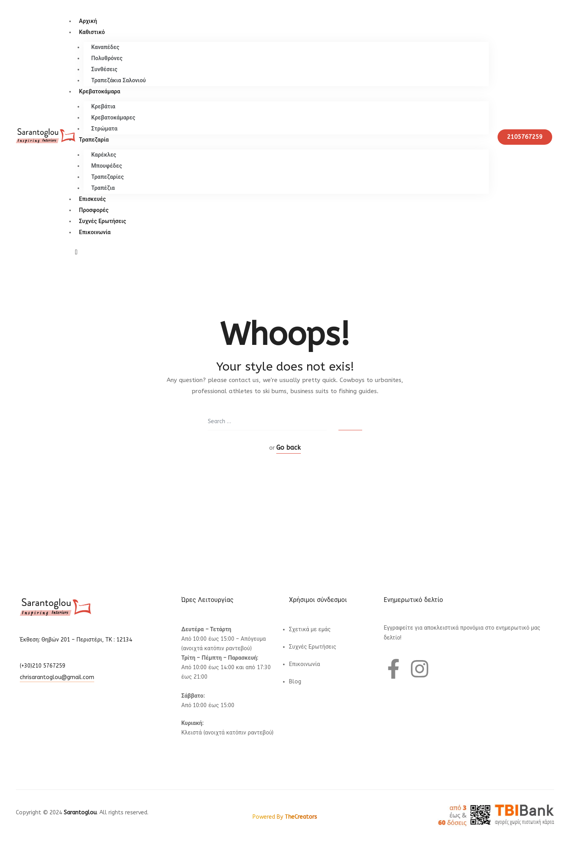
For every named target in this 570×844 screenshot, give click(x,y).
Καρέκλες (103, 154)
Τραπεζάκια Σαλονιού (118, 80)
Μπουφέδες (106, 166)
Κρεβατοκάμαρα (99, 91)
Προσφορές (94, 210)
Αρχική (88, 21)
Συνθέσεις (104, 69)
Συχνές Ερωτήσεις (102, 221)
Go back (288, 447)
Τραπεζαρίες (107, 177)
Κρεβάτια (103, 106)
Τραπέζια (103, 188)
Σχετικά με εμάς (310, 629)
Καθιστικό (92, 32)
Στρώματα (104, 128)
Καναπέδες (105, 47)
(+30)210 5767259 (42, 665)
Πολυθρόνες (107, 58)
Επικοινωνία (95, 232)
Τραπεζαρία (94, 139)
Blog (295, 681)
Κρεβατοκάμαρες (113, 117)
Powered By (285, 817)
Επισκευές (92, 199)
